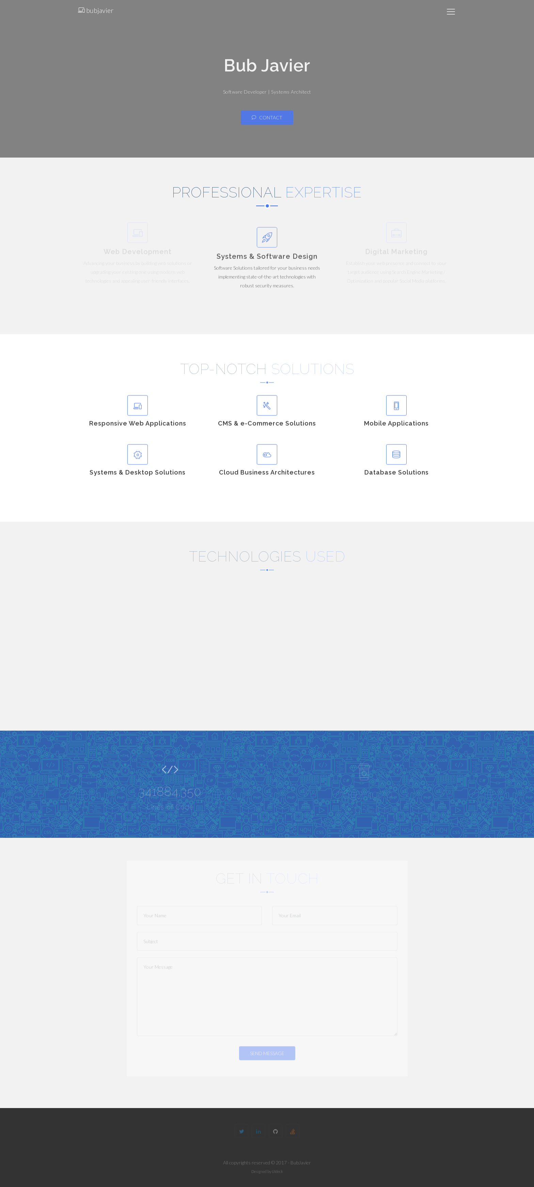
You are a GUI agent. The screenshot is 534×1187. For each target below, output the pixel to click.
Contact (267, 121)
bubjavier (95, 10)
